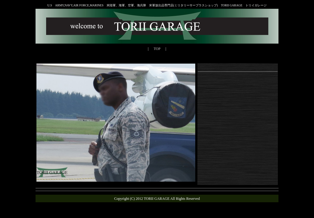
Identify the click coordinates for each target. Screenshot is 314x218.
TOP (157, 49)
